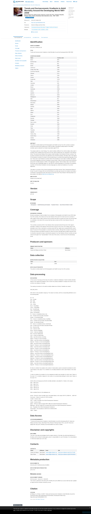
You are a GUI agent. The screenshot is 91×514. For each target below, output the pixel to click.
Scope (16, 45)
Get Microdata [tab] (44, 37)
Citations (62, 1)
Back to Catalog (17, 505)
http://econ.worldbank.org (48, 174)
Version (16, 43)
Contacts (17, 63)
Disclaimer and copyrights (20, 60)
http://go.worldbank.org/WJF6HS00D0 (66, 454)
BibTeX (39, 499)
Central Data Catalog (20, 4)
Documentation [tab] (36, 37)
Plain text (42, 499)
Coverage (17, 48)
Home (14, 4)
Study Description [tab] (18, 37)
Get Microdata (30, 17)
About (51, 1)
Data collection (18, 53)
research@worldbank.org (51, 452)
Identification (18, 40)
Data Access (18, 58)
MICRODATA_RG (27, 4)
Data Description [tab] (27, 37)
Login (75, 1)
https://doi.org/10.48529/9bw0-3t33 (38, 22)
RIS (36, 499)
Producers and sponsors (20, 50)
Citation (16, 68)
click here (49, 510)
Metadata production (19, 65)
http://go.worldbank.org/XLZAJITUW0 (66, 452)
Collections (56, 1)
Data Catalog (45, 1)
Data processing (18, 55)
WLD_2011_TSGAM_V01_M (35, 4)
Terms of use (69, 1)
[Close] (89, 507)
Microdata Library (29, 1)
